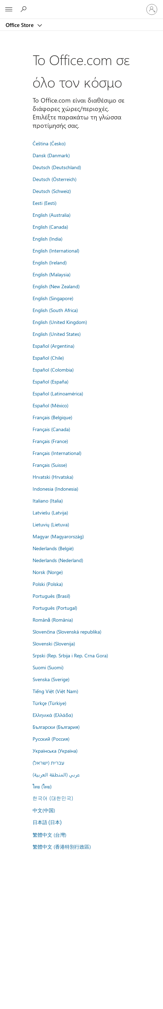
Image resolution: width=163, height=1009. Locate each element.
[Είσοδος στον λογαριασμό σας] (151, 9)
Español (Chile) (48, 357)
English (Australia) (51, 214)
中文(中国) (44, 810)
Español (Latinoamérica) (58, 393)
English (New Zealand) (56, 286)
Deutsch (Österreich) (54, 178)
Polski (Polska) (48, 583)
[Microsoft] (81, 5)
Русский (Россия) (51, 738)
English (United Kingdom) (60, 321)
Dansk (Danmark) (51, 155)
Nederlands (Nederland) (58, 560)
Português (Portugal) (55, 607)
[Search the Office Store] (24, 9)
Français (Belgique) (52, 417)
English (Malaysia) (51, 274)
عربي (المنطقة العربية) (56, 774)
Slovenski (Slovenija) (54, 643)
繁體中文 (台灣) (49, 834)
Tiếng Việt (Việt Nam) (55, 690)
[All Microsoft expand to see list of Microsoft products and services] (8, 9)
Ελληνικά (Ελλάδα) (53, 714)
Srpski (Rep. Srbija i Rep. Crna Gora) (70, 655)
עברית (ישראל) (48, 762)
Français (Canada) (51, 429)
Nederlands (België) (53, 548)
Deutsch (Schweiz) (52, 190)
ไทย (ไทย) (42, 786)
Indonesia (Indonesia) (55, 488)
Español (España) (50, 381)
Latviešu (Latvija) (50, 512)
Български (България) (56, 726)
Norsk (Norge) (48, 571)
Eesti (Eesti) (44, 202)
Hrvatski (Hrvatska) (53, 476)
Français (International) (57, 452)
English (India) (47, 238)
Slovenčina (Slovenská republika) (67, 631)
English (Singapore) (53, 298)
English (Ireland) (50, 262)
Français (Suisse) (50, 464)
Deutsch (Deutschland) (57, 167)
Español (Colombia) (53, 369)
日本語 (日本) (47, 822)
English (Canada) (50, 226)
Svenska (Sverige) (51, 679)
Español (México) (50, 405)
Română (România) (53, 619)
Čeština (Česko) (49, 143)
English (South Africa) (55, 309)
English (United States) (57, 333)
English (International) (56, 250)
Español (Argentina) (53, 345)
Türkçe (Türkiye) (49, 702)
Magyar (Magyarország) (58, 536)
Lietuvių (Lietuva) (51, 524)
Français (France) (50, 440)
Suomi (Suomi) (48, 667)
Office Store (20, 24)
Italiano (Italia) (48, 500)
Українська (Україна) (55, 750)
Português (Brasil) (51, 595)
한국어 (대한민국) (53, 798)
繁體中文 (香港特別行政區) (62, 846)
